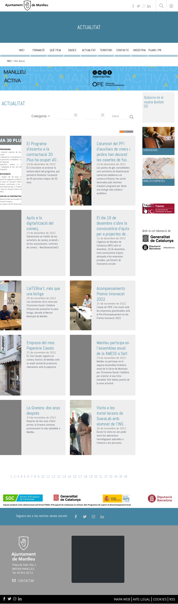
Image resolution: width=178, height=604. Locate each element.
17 (80, 476)
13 (58, 476)
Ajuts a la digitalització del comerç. (40, 223)
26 (125, 476)
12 (53, 476)
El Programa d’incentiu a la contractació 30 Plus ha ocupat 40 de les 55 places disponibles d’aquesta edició (41, 152)
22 (105, 476)
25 (120, 476)
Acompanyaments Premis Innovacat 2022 (111, 294)
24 (115, 476)
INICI (9, 61)
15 (69, 476)
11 (48, 476)
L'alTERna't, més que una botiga (43, 291)
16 (74, 476)
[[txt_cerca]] (161, 6)
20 (95, 476)
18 (85, 476)
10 (42, 476)
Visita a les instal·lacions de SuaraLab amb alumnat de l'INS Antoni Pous (110, 416)
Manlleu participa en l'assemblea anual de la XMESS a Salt (113, 348)
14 (64, 476)
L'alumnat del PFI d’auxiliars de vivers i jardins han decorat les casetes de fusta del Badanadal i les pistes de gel (113, 152)
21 (101, 476)
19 (90, 476)
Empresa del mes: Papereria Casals (41, 345)
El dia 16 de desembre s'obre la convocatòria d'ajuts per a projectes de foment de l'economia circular (113, 226)
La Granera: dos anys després (43, 410)
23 (110, 476)
